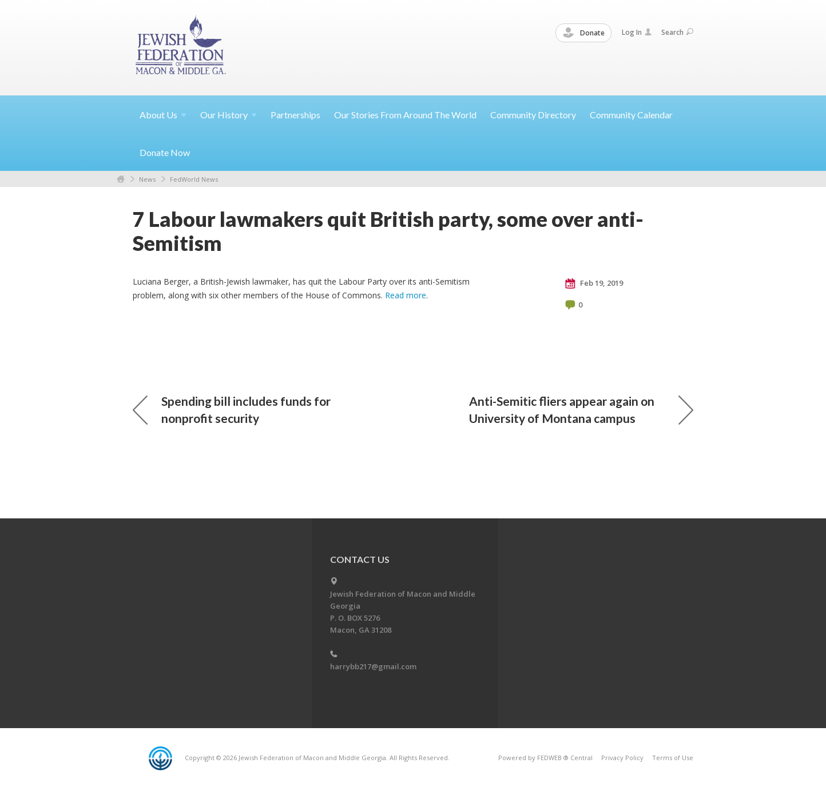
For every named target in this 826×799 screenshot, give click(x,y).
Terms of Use (672, 757)
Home (121, 179)
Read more (405, 295)
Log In (637, 32)
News (147, 179)
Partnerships (295, 114)
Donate (584, 33)
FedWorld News (194, 179)
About (163, 114)
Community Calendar (631, 114)
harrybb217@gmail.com (373, 666)
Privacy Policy (622, 757)
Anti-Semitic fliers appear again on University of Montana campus (581, 409)
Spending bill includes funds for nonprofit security (232, 409)
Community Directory (533, 114)
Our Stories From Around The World (405, 114)
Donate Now (165, 152)
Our (228, 114)
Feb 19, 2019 (594, 283)
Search (677, 32)
